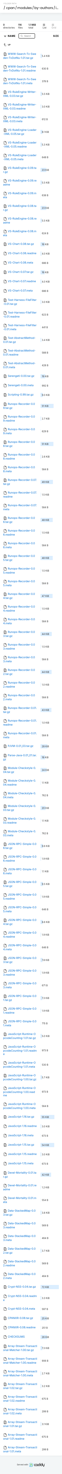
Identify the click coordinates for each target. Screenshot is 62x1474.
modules (24, 8)
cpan (10, 8)
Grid (54, 26)
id (57, 8)
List (44, 26)
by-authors (43, 8)
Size (56, 36)
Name (12, 35)
